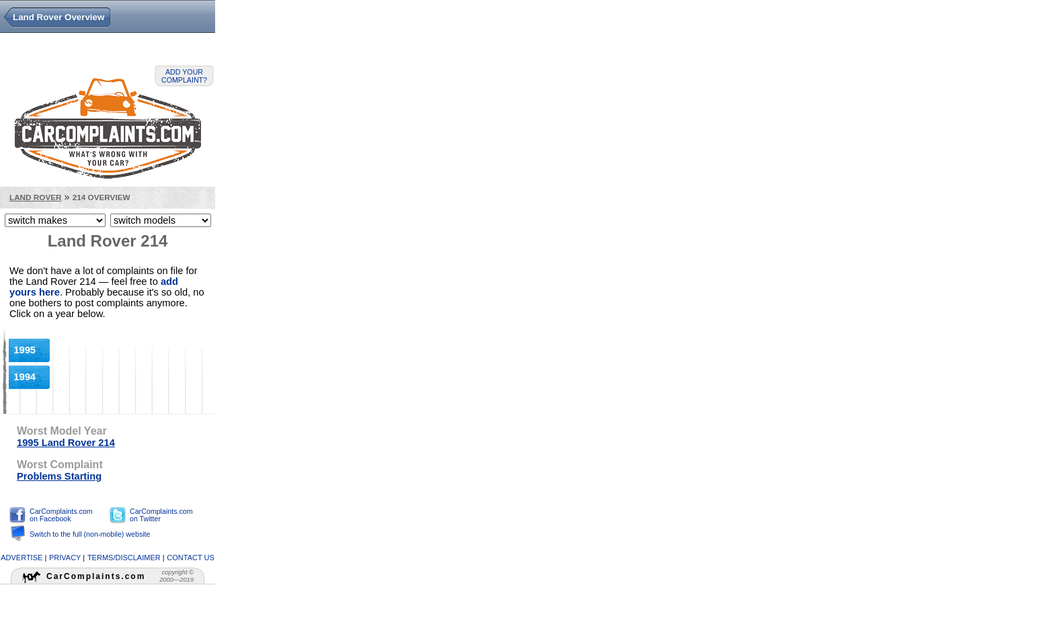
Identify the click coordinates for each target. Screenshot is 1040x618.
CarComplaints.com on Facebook (61, 515)
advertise (21, 558)
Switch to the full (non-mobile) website (90, 534)
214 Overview (101, 197)
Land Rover (35, 197)
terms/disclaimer (124, 558)
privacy (65, 558)
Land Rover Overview (58, 17)
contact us (190, 558)
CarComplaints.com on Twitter (161, 515)
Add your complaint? (184, 76)
